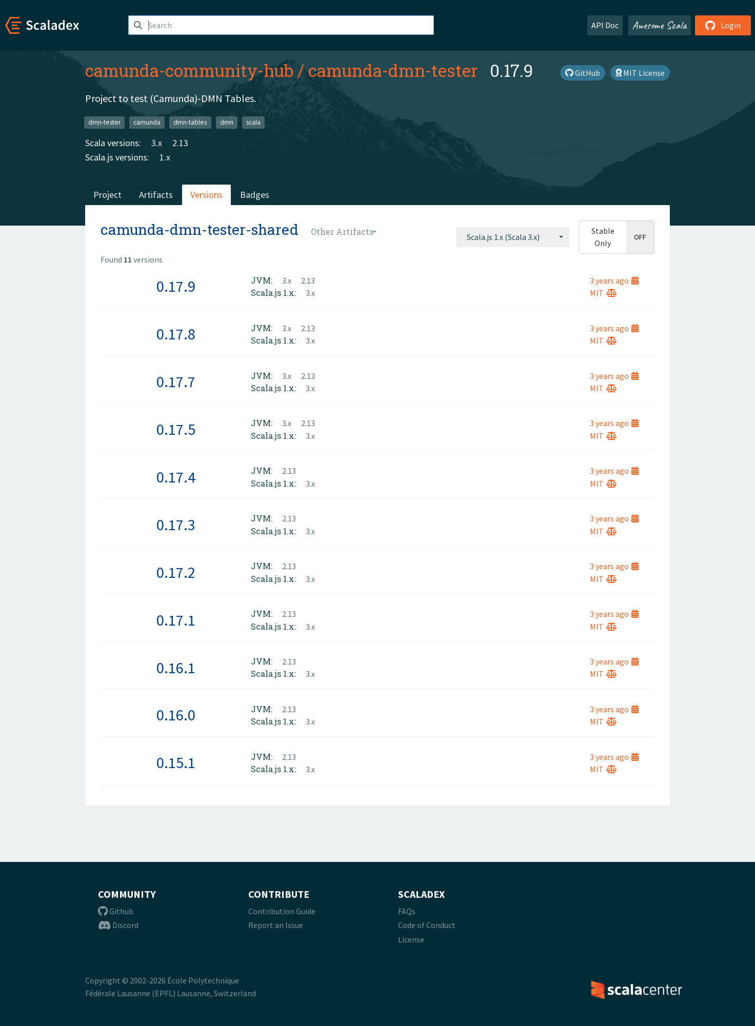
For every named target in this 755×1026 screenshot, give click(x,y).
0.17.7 (175, 381)
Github (115, 911)
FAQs (406, 911)
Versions (206, 194)
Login (723, 25)
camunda (147, 122)
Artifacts (156, 194)
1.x (165, 157)
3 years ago (614, 280)
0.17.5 (175, 429)
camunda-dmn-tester (393, 70)
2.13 (180, 143)
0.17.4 (175, 477)
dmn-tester (104, 122)
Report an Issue (275, 925)
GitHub (582, 73)
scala (253, 122)
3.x (156, 143)
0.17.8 (175, 334)
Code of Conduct (426, 925)
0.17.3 (175, 524)
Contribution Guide (281, 911)
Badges (254, 194)
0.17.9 (175, 286)
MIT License (640, 73)
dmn (226, 122)
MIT (603, 293)
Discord (118, 925)
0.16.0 (175, 715)
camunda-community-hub (189, 70)
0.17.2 (175, 572)
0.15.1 (175, 762)
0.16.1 (175, 667)
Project (107, 194)
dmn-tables (190, 122)
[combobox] (512, 237)
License (411, 939)
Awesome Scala (659, 25)
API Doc (605, 25)
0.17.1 (175, 620)
